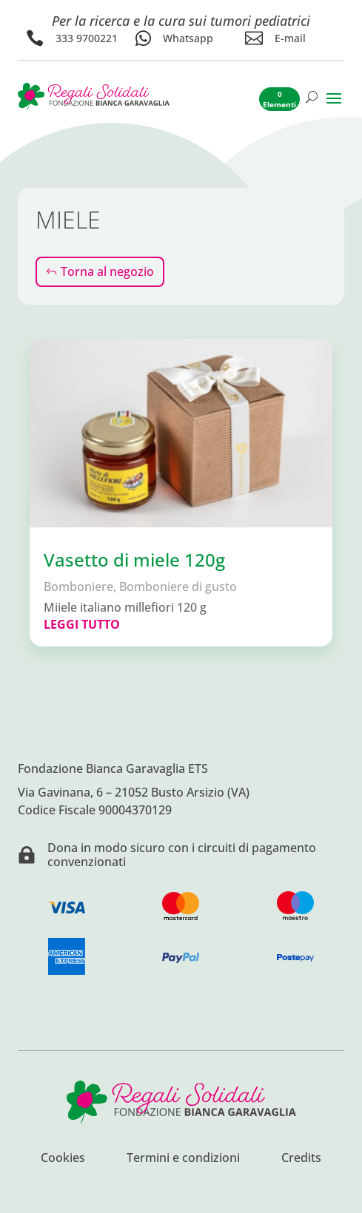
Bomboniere (78, 586)
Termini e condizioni (183, 1159)
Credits (301, 1159)
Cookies (63, 1159)
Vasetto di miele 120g (134, 559)
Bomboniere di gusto (178, 586)
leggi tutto (82, 624)
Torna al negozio (107, 271)
